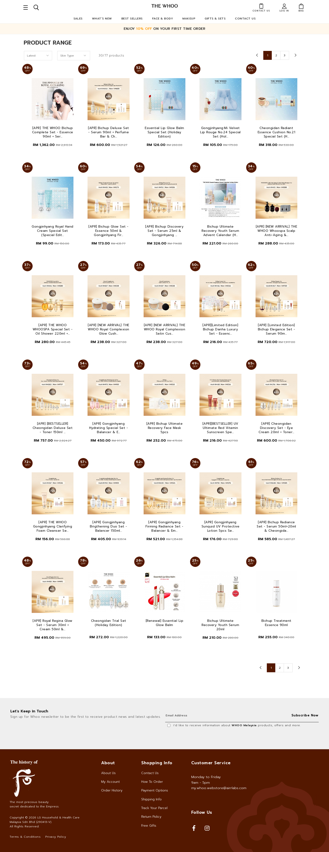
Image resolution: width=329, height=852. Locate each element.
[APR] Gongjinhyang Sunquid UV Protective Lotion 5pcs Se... (221, 526)
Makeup (188, 18)
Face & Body (162, 18)
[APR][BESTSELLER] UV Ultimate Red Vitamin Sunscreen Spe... (220, 428)
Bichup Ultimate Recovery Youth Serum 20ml (220, 625)
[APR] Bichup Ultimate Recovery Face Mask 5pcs (164, 428)
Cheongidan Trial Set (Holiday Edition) (108, 623)
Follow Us (201, 812)
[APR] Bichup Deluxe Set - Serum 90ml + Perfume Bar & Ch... (108, 132)
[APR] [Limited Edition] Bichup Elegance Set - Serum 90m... (276, 329)
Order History (111, 790)
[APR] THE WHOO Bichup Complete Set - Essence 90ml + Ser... (52, 132)
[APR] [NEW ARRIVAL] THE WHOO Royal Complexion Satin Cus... (164, 329)
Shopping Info (156, 763)
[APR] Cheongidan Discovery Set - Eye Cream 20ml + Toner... (276, 428)
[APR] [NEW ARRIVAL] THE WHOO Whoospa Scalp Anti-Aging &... (276, 231)
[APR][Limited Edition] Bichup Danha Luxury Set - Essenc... (220, 329)
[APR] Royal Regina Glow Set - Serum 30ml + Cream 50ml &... (53, 625)
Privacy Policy (55, 837)
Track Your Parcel (154, 808)
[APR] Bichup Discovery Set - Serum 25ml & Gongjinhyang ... (164, 231)
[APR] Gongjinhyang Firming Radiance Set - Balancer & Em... (164, 526)
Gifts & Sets (215, 18)
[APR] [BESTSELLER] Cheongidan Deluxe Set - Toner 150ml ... (53, 428)
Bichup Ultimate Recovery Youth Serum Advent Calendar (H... (220, 231)
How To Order (152, 781)
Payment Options (154, 790)
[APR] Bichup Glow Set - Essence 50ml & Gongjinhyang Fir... (108, 231)
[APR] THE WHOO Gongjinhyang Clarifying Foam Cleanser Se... (52, 526)
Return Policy (151, 816)
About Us (108, 773)
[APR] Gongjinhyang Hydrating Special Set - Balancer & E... (108, 428)
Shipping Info (151, 799)
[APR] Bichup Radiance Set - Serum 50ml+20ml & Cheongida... (276, 526)
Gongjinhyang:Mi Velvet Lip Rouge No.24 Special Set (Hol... (220, 132)
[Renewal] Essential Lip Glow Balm (165, 623)
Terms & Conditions (25, 837)
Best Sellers (132, 18)
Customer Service (211, 763)
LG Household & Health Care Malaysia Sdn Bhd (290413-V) (45, 819)
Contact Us (245, 18)
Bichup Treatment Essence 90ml (276, 623)
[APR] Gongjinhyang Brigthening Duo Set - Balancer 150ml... (108, 526)
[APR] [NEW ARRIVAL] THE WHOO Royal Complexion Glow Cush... (108, 329)
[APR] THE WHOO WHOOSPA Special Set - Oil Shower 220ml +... (53, 329)
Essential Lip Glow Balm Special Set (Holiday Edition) (164, 132)
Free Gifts (148, 825)
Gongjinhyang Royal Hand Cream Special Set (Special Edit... (52, 231)
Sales (78, 18)
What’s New (102, 18)
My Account (110, 781)
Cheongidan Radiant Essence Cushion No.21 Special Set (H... (276, 132)
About (108, 763)
